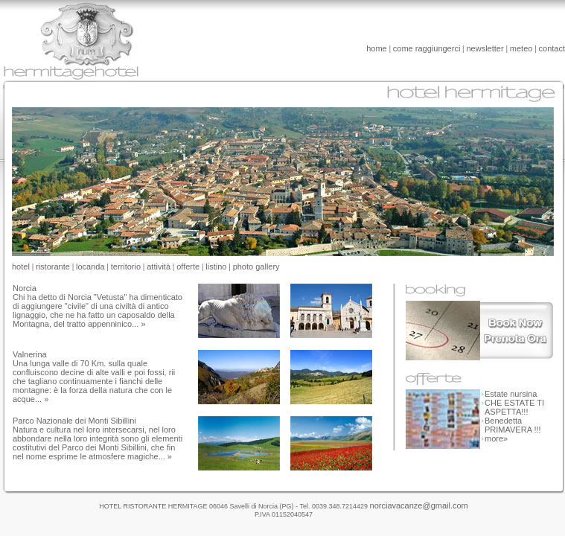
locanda (90, 266)
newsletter (485, 48)
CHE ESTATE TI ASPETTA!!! (514, 407)
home (376, 48)
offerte (187, 266)
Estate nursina (511, 393)
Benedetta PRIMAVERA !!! (513, 425)
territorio (126, 266)
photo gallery (256, 266)
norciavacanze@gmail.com (419, 505)
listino (215, 266)
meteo (521, 48)
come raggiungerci (427, 48)
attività (158, 266)
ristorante (53, 266)
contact (552, 48)
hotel (21, 266)
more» (494, 438)
